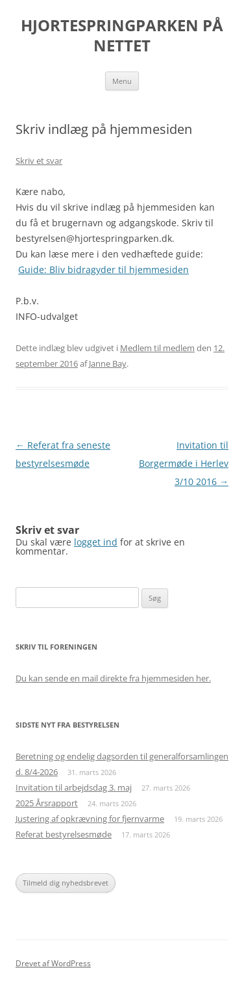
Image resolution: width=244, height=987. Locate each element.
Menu (122, 81)
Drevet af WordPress (53, 963)
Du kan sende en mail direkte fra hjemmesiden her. (113, 678)
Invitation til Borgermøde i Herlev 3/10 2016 (183, 463)
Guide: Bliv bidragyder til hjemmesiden (103, 269)
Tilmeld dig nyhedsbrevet (65, 883)
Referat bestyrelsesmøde (64, 834)
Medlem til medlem (157, 348)
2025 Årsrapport (47, 803)
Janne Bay (108, 363)
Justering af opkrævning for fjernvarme (90, 818)
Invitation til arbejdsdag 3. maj (74, 787)
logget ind (95, 542)
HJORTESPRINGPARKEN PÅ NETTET (122, 36)
